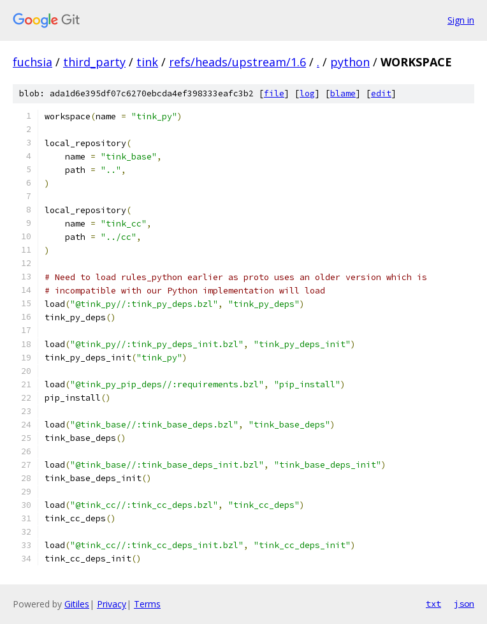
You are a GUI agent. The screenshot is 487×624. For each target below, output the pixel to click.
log (307, 93)
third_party (94, 62)
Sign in (460, 20)
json (464, 603)
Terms (147, 604)
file (274, 93)
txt (433, 603)
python (350, 62)
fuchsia (32, 62)
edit (381, 93)
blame (343, 93)
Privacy (111, 604)
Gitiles (76, 604)
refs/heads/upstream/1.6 (237, 62)
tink (147, 62)
